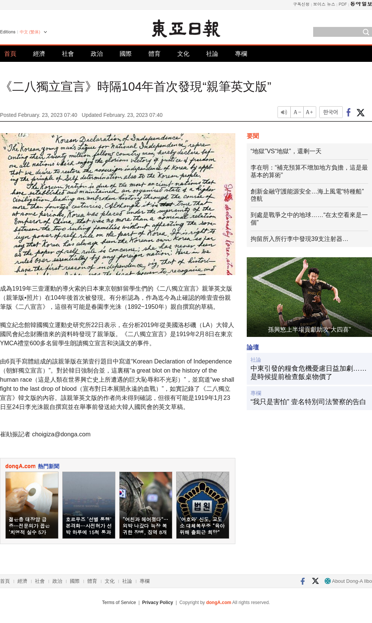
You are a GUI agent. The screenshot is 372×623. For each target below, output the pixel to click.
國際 (126, 53)
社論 (212, 53)
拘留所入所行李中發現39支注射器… (299, 239)
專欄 (241, 53)
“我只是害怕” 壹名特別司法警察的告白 (308, 402)
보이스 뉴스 (324, 4)
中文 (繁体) (30, 32)
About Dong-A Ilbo (348, 581)
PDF (343, 4)
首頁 (10, 53)
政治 (97, 53)
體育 (154, 53)
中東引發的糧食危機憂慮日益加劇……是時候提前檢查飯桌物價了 (309, 373)
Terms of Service (119, 602)
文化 (183, 53)
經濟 (39, 53)
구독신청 (301, 4)
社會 (68, 53)
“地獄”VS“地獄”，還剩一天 (286, 151)
